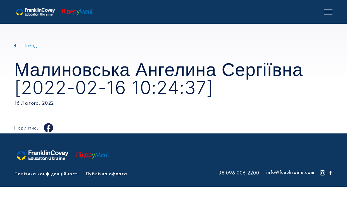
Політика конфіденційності (47, 173)
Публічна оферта (106, 173)
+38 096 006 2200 (237, 173)
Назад (30, 45)
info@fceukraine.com (290, 172)
